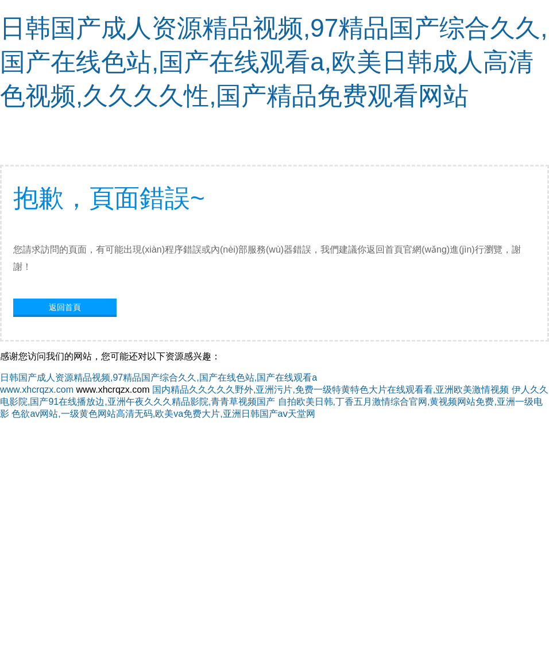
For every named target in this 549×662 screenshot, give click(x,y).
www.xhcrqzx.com (37, 389)
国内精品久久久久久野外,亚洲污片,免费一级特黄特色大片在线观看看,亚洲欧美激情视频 (330, 389)
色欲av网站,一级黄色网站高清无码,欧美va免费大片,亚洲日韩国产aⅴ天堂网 (163, 414)
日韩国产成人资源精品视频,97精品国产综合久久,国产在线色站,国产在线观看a (158, 377)
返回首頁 (65, 307)
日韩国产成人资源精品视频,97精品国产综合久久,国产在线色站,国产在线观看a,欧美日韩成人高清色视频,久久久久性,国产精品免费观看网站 (273, 62)
